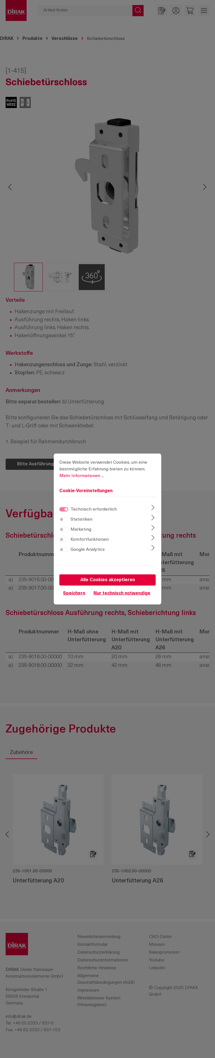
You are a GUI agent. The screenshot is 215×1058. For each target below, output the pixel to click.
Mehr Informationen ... (81, 477)
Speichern (74, 595)
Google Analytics (88, 551)
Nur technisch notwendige (122, 595)
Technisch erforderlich (94, 511)
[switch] (63, 521)
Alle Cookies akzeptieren (107, 581)
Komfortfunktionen (90, 541)
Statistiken (81, 521)
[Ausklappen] (153, 509)
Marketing (81, 531)
